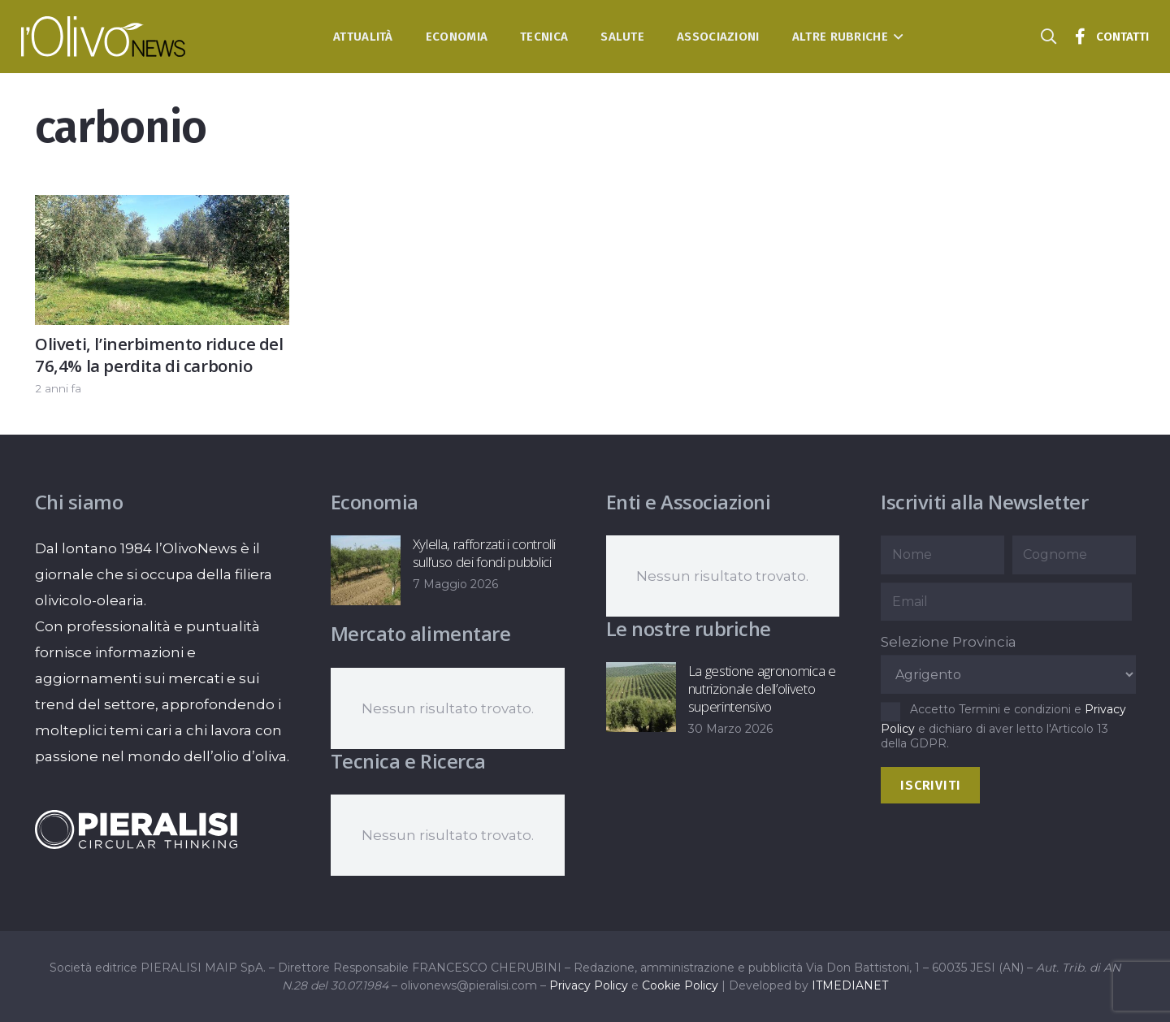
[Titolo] (1080, 36)
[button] (896, 36)
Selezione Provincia (948, 642)
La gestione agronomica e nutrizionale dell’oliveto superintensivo (761, 688)
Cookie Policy (680, 985)
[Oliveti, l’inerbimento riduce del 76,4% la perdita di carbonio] (162, 208)
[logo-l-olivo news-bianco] (103, 36)
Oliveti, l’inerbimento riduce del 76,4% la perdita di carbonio (159, 354)
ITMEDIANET (850, 985)
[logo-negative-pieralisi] (136, 829)
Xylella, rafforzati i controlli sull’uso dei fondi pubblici (483, 553)
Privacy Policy (588, 985)
